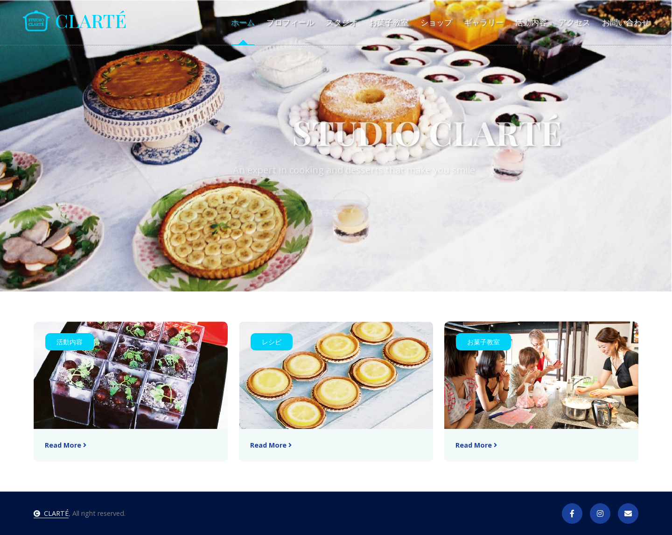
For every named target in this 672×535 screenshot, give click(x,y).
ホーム (243, 22)
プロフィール (290, 22)
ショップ (436, 22)
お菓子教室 (389, 22)
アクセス (574, 22)
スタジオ (341, 22)
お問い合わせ (626, 22)
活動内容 (531, 22)
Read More (65, 445)
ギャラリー (484, 22)
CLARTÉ (51, 513)
